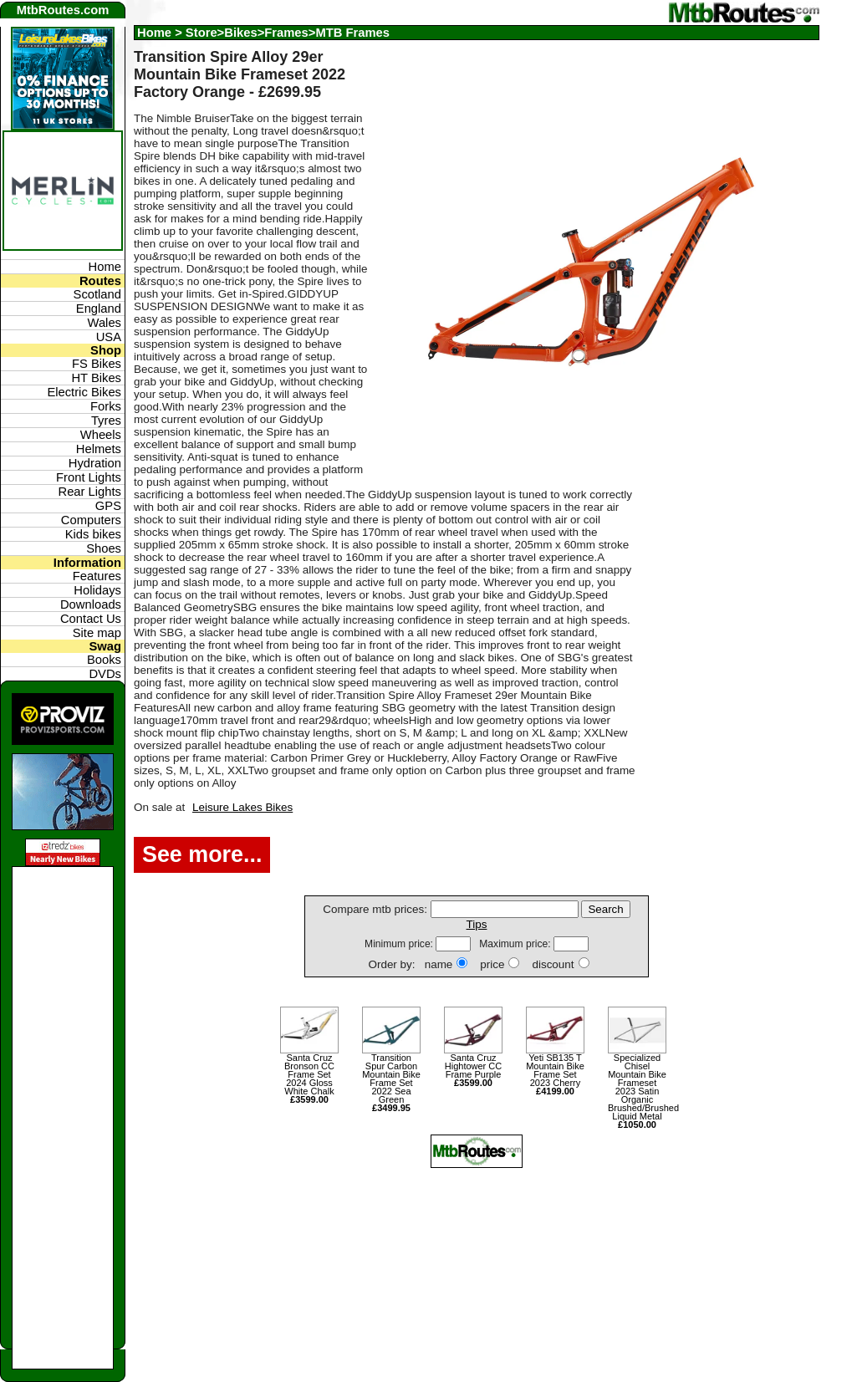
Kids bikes (93, 534)
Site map (97, 633)
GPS (108, 506)
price (492, 964)
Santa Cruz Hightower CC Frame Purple (473, 1070)
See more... (202, 854)
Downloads (90, 604)
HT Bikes (96, 378)
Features (97, 576)
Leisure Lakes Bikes (242, 807)
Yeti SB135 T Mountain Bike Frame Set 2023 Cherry (555, 1074)
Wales (104, 322)
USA (108, 337)
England (98, 308)
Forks (105, 406)
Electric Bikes (84, 392)
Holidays (97, 590)
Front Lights (88, 477)
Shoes (103, 548)
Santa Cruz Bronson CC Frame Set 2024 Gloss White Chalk (309, 1078)
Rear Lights (89, 491)
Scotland (97, 294)
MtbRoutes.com (63, 10)
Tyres (106, 420)
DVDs (105, 674)
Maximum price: (516, 944)
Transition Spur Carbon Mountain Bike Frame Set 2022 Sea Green (391, 1082)
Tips (477, 924)
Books (104, 659)
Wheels (100, 434)
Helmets (98, 449)
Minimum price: (400, 944)
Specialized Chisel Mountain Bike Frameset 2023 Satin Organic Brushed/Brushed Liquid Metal (637, 1091)
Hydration (95, 463)
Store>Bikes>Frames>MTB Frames (288, 32)
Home (154, 32)
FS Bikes (96, 363)
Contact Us (90, 618)
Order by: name (410, 964)
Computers (91, 520)
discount (553, 964)
